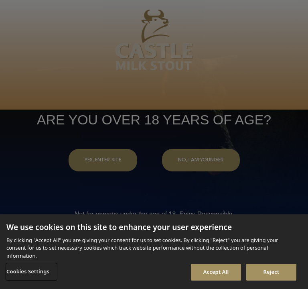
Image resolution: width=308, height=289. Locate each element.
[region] (154, 251)
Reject (271, 271)
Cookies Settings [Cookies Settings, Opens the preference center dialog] (27, 271)
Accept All (216, 271)
